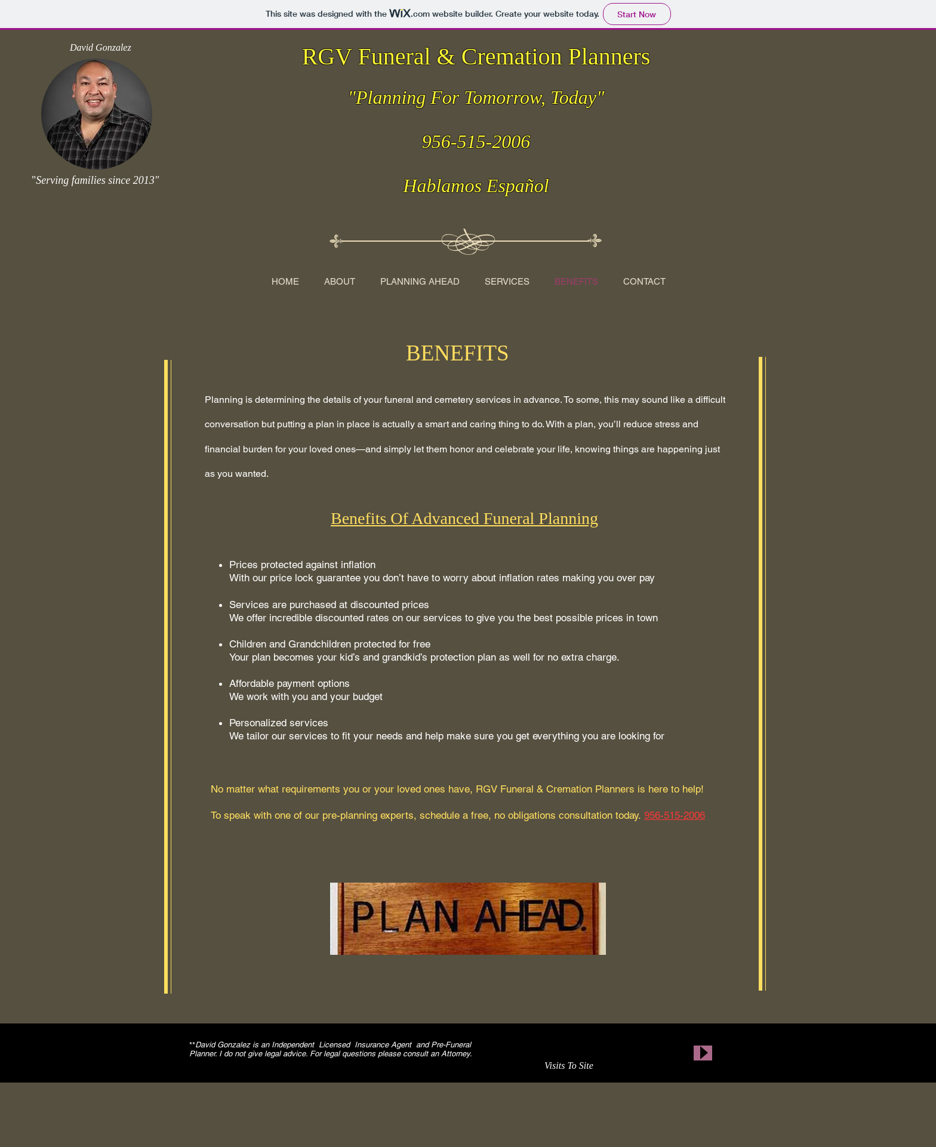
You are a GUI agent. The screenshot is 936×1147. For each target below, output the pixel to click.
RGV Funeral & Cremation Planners (476, 56)
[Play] (703, 1053)
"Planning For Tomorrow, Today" (476, 97)
